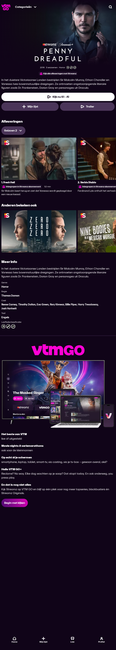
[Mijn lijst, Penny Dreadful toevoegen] (30, 106)
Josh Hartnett (9, 308)
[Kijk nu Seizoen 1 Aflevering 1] (58, 97)
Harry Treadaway (88, 304)
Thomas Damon (10, 295)
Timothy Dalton (26, 304)
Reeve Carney (9, 304)
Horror (5, 286)
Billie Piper (71, 304)
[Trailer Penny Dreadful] (87, 106)
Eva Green (43, 304)
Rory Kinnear (57, 304)
